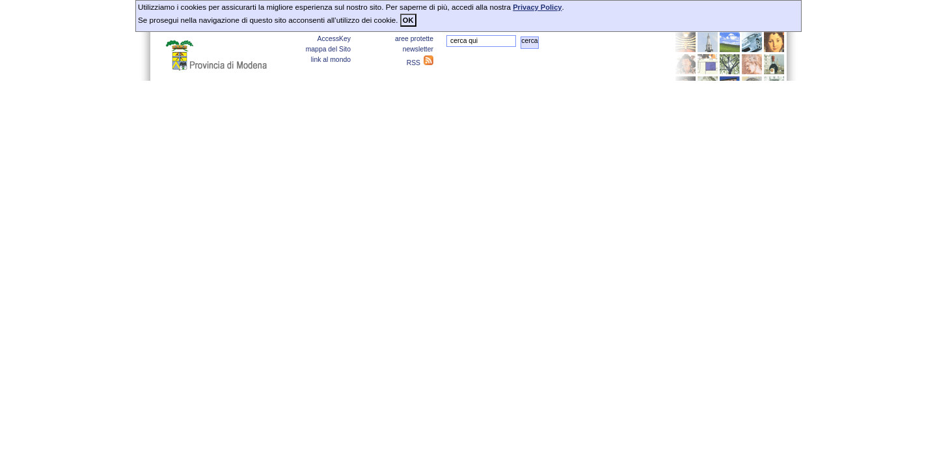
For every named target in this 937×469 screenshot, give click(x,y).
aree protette (414, 38)
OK (408, 20)
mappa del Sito (328, 49)
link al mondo (331, 59)
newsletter (418, 49)
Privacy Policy (537, 7)
